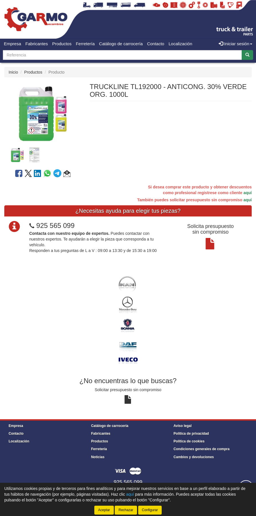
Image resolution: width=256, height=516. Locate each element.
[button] (67, 174)
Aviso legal (182, 426)
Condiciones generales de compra (201, 449)
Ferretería (85, 43)
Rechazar (125, 510)
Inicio (13, 72)
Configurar (150, 510)
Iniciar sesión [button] (235, 43)
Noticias (98, 457)
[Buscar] (247, 55)
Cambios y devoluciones (193, 457)
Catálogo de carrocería (121, 43)
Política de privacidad (191, 434)
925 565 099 (55, 225)
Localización (180, 43)
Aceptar (104, 510)
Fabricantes (37, 43)
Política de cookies (188, 441)
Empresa (12, 43)
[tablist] (42, 154)
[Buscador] (122, 55)
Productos (62, 43)
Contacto (155, 43)
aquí (247, 192)
